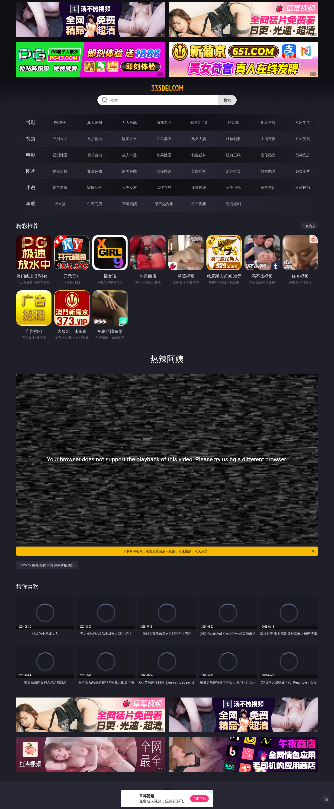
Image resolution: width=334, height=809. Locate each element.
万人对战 (129, 122)
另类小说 (233, 187)
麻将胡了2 (198, 122)
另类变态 (302, 154)
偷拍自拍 (94, 154)
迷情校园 (198, 187)
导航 (30, 203)
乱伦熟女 (268, 154)
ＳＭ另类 (302, 138)
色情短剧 (233, 203)
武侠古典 (164, 187)
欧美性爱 (164, 154)
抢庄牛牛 (302, 122)
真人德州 (94, 122)
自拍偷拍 (94, 138)
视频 (30, 138)
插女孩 (60, 203)
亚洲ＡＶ (60, 138)
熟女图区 (268, 171)
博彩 (30, 122)
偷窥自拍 (60, 171)
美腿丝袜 (198, 171)
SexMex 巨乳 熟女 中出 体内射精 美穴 (46, 565)
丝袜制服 (233, 138)
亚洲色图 (94, 171)
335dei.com (167, 88)
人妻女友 (129, 187)
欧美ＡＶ (129, 138)
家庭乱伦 (94, 187)
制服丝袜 (198, 154)
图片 (30, 171)
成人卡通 (129, 154)
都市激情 (60, 187)
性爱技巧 (302, 187)
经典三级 (233, 154)
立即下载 (199, 798)
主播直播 (268, 138)
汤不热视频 (164, 203)
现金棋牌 (268, 122)
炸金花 (233, 122)
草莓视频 (129, 203)
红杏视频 (198, 203)
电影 (30, 155)
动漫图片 (164, 171)
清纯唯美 (233, 171)
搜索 (227, 100)
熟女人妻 (198, 138)
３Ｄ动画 (164, 138)
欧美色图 (129, 171)
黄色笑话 (268, 187)
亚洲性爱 (60, 154)
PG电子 (60, 122)
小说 (30, 187)
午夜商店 (94, 203)
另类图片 (302, 171)
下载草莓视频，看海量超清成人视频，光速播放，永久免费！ (219, 551)
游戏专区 (164, 122)
